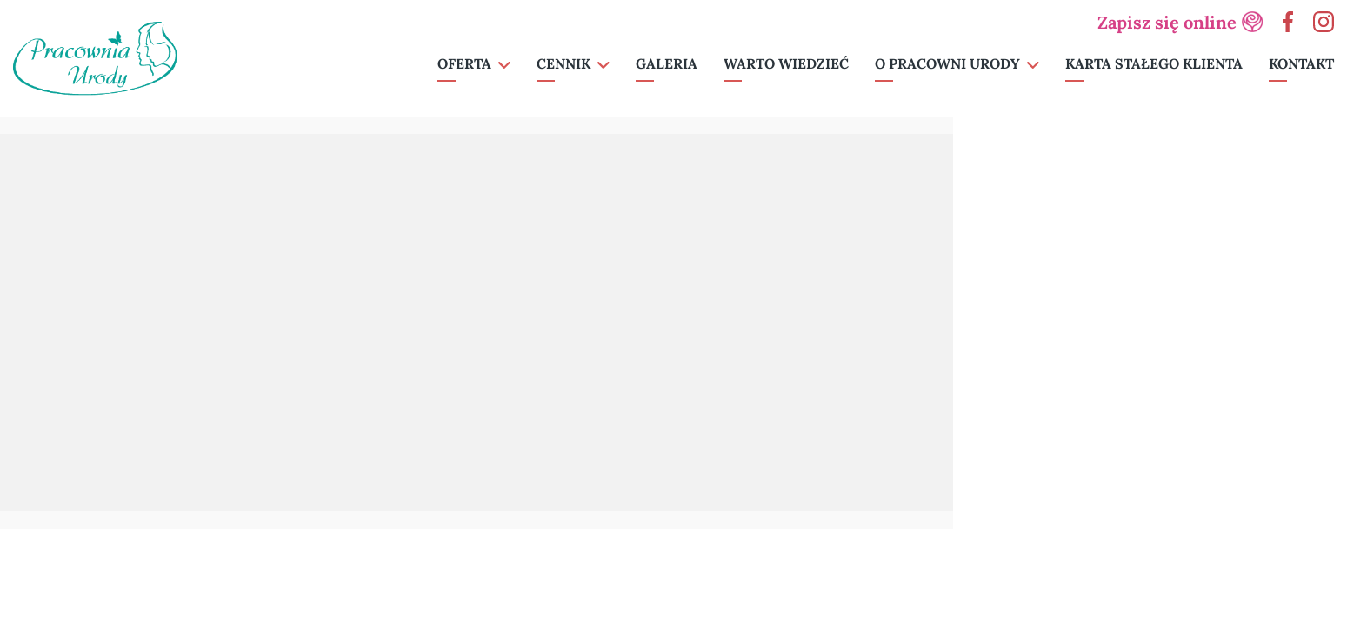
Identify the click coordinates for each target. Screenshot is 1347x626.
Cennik (563, 63)
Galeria (666, 63)
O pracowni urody (947, 63)
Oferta (464, 63)
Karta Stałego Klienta (1154, 63)
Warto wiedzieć (786, 63)
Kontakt (1301, 63)
